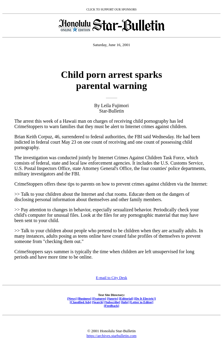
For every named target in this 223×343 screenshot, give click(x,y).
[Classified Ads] (80, 302)
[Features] (99, 298)
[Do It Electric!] (145, 298)
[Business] (84, 298)
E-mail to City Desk (111, 277)
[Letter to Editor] (142, 302)
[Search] (98, 302)
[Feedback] (111, 305)
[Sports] (112, 298)
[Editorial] (126, 298)
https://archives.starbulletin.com (111, 335)
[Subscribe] (112, 302)
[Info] (125, 302)
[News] (72, 298)
